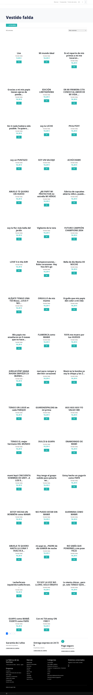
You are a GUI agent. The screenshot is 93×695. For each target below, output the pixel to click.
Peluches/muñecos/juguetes (54, 677)
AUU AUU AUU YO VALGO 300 (74, 408)
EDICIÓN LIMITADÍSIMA (46, 90)
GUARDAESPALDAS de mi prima (46, 408)
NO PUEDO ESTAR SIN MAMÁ (46, 513)
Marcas (56, 2)
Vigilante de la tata (46, 228)
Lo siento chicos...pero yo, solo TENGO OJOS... (74, 583)
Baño (48, 673)
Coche (48, 671)
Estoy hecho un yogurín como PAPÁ (74, 476)
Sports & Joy (30, 679)
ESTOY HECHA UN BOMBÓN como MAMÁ (18, 513)
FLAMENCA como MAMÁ (46, 335)
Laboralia (29, 675)
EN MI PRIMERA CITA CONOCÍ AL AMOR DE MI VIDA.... (74, 92)
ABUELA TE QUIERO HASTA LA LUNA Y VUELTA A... (19, 548)
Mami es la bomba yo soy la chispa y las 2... (74, 372)
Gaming (28, 668)
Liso (19, 53)
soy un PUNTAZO (18, 160)
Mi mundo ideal (46, 53)
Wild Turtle (29, 671)
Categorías (11, 25)
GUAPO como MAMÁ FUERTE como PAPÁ (19, 619)
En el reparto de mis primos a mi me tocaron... (74, 55)
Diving (28, 670)
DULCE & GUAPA (46, 441)
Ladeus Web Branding (12, 693)
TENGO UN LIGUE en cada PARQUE (19, 408)
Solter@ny (29, 677)
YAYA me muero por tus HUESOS (74, 335)
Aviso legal (8, 674)
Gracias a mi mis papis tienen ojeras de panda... (19, 92)
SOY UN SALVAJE (46, 160)
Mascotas (29, 666)
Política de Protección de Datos (13, 672)
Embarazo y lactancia (52, 666)
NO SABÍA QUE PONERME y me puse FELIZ (74, 548)
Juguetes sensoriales (31, 664)
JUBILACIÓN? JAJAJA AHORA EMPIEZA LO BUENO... (19, 373)
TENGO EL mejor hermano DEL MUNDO (19, 442)
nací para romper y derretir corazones (46, 372)
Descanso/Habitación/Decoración (55, 675)
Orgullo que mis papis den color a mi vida (74, 299)
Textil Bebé (50, 662)
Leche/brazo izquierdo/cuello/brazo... (19, 585)
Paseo (48, 670)
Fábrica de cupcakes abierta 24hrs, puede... (74, 192)
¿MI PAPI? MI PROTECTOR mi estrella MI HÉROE (46, 194)
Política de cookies (10, 678)
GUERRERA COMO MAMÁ (74, 513)
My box (28, 673)
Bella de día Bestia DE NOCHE (74, 263)
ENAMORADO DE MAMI (74, 442)
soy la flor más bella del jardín (19, 229)
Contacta (8, 671)
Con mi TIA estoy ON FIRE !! (46, 619)
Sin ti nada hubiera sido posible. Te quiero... (19, 127)
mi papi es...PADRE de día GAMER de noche (46, 547)
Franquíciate (63, 2)
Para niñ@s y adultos (52, 664)
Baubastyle (29, 662)
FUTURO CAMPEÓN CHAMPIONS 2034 (74, 229)
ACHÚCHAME (74, 160)
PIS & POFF (74, 126)
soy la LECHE (46, 126)
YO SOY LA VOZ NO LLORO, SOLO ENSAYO (46, 583)
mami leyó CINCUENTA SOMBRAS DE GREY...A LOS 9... (19, 478)
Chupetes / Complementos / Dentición (56, 668)
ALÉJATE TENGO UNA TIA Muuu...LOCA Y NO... (18, 301)
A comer (49, 679)
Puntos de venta (72, 2)
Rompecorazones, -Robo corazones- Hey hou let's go (46, 264)
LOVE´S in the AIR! (19, 261)
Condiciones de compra (12, 648)
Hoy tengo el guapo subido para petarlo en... (46, 478)
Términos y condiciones (11, 676)
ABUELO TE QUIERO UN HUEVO (19, 192)
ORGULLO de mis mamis (46, 299)
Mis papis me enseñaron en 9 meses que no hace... (19, 337)
